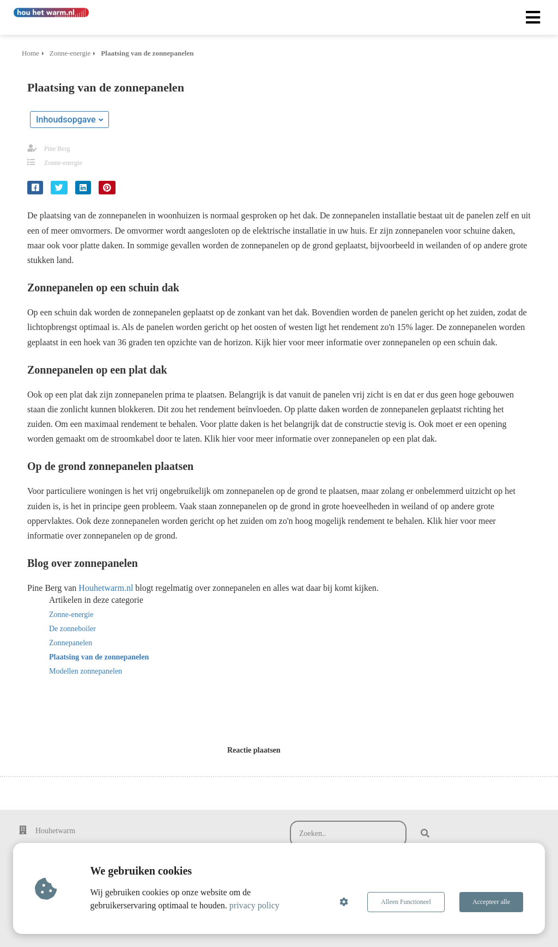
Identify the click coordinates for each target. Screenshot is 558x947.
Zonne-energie (63, 163)
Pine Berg (57, 148)
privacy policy (254, 905)
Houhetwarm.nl (106, 587)
